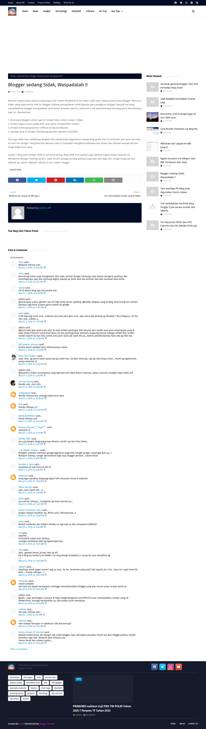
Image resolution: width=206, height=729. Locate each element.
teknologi (43, 693)
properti (31, 693)
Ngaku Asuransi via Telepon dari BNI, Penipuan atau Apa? (177, 160)
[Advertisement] (103, 44)
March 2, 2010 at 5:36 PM (31, 293)
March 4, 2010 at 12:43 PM (32, 421)
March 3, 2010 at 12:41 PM (31, 350)
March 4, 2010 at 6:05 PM (31, 458)
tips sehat (14, 699)
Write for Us (69, 3)
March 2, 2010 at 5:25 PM (31, 281)
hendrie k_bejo (26, 464)
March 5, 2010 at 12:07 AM (32, 481)
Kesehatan (14, 677)
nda (20, 550)
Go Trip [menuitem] (103, 11)
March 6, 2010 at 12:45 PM (32, 603)
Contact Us (193, 724)
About (182, 724)
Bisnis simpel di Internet (31, 632)
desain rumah (16, 683)
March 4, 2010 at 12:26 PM (32, 410)
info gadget (56, 683)
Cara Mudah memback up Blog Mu (179, 128)
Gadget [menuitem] (47, 11)
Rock (21, 262)
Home (10, 3)
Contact (31, 3)
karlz (21, 313)
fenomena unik (33, 683)
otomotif (58, 688)
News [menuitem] (35, 11)
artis (39, 677)
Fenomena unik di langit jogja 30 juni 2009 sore (178, 115)
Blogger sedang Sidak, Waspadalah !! (172, 175)
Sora (21, 724)
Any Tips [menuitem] (115, 11)
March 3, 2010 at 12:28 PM (32, 338)
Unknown (23, 475)
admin (79, 715)
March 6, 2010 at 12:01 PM (32, 575)
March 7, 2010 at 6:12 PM (31, 614)
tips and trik (57, 693)
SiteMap (56, 3)
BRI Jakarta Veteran (28, 344)
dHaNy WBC (25, 438)
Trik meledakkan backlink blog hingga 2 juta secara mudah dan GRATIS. (177, 207)
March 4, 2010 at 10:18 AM (32, 398)
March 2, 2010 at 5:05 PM (31, 267)
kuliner (34, 688)
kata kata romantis (18, 688)
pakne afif (15, 92)
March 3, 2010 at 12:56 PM (32, 364)
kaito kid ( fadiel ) (28, 356)
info (45, 683)
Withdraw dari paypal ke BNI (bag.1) (175, 145)
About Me (20, 3)
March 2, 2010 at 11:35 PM (31, 307)
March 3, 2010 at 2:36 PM (31, 375)
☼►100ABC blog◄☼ (29, 450)
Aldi (20, 404)
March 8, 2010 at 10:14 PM (32, 643)
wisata (26, 699)
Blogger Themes (47, 724)
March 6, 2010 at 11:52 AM (31, 561)
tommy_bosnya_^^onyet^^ (32, 427)
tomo (21, 521)
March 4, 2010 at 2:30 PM (31, 432)
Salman (22, 620)
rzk (20, 533)
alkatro (22, 566)
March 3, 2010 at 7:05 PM (31, 387)
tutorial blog (22, 76)
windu (22, 287)
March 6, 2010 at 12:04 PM (32, 589)
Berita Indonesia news (30, 510)
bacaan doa (50, 677)
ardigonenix (25, 393)
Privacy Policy (44, 3)
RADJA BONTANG (27, 416)
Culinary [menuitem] (90, 11)
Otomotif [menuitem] (76, 11)
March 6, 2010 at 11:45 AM (31, 544)
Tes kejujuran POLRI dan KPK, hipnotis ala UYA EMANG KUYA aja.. (179, 224)
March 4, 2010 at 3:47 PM (31, 444)
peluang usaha (16, 693)
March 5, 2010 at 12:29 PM (32, 504)
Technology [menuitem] (61, 11)
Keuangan (28, 677)
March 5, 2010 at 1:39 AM (31, 492)
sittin (21, 273)
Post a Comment (18, 649)
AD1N (21, 498)
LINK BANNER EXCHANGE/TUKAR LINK (177, 100)
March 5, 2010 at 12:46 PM (32, 515)
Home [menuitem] (25, 11)
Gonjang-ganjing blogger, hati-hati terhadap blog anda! (179, 85)
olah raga (45, 688)
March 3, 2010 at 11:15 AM (31, 321)
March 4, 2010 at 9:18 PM (31, 469)
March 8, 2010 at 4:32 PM (31, 626)
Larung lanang (26, 381)
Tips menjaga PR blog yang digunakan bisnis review (175, 190)
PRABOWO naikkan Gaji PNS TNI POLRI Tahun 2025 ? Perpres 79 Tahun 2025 (102, 708)
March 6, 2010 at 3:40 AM (31, 527)
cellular (22, 609)
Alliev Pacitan (25, 487)
